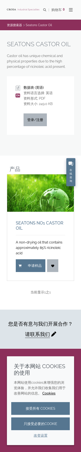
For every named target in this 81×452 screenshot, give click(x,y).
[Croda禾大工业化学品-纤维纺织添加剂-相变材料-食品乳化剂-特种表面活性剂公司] (24, 9)
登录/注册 (35, 120)
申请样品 (30, 266)
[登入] (52, 265)
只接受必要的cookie (40, 424)
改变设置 (41, 435)
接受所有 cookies (40, 408)
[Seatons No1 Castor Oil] (40, 193)
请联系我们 (37, 334)
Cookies (49, 393)
